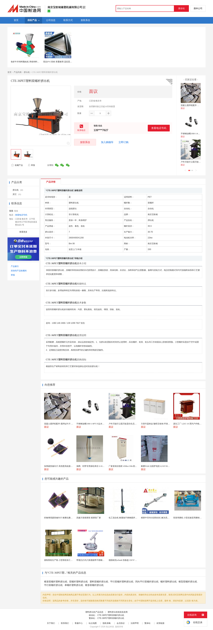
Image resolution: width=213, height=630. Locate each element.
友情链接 (160, 623)
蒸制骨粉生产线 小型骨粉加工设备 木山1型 (63, 560)
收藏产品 (17, 165)
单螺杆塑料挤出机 (74, 585)
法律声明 (135, 623)
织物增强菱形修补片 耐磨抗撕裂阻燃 (60, 518)
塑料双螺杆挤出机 (99, 581)
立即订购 (123, 142)
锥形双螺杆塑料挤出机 (55, 581)
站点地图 (93, 623)
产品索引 (15, 266)
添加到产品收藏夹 (19, 271)
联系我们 (65, 623)
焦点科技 (110, 627)
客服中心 (79, 623)
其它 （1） (17, 194)
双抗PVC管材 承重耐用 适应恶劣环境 (59, 62)
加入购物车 (107, 142)
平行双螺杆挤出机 (53, 585)
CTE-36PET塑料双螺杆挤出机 (110, 615)
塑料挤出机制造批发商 (118, 612)
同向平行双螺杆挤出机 (147, 581)
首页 (9, 72)
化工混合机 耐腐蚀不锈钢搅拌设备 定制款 (127, 518)
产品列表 (18, 72)
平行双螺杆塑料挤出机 (121, 581)
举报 (31, 165)
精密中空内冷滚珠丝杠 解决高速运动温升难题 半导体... (165, 518)
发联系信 (85, 142)
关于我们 (51, 623)
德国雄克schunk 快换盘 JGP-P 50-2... (124, 560)
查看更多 (23, 232)
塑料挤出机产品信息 (94, 612)
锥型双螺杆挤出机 (188, 581)
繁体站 (147, 623)
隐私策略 (107, 623)
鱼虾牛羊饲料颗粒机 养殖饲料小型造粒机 (29, 62)
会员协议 (121, 623)
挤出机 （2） (18, 190)
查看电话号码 (158, 128)
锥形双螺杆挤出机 (94, 585)
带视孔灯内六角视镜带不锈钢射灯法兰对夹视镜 (97, 560)
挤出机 (27, 72)
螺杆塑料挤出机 (168, 581)
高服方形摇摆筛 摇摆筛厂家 (88, 518)
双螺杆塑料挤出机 (78, 581)
